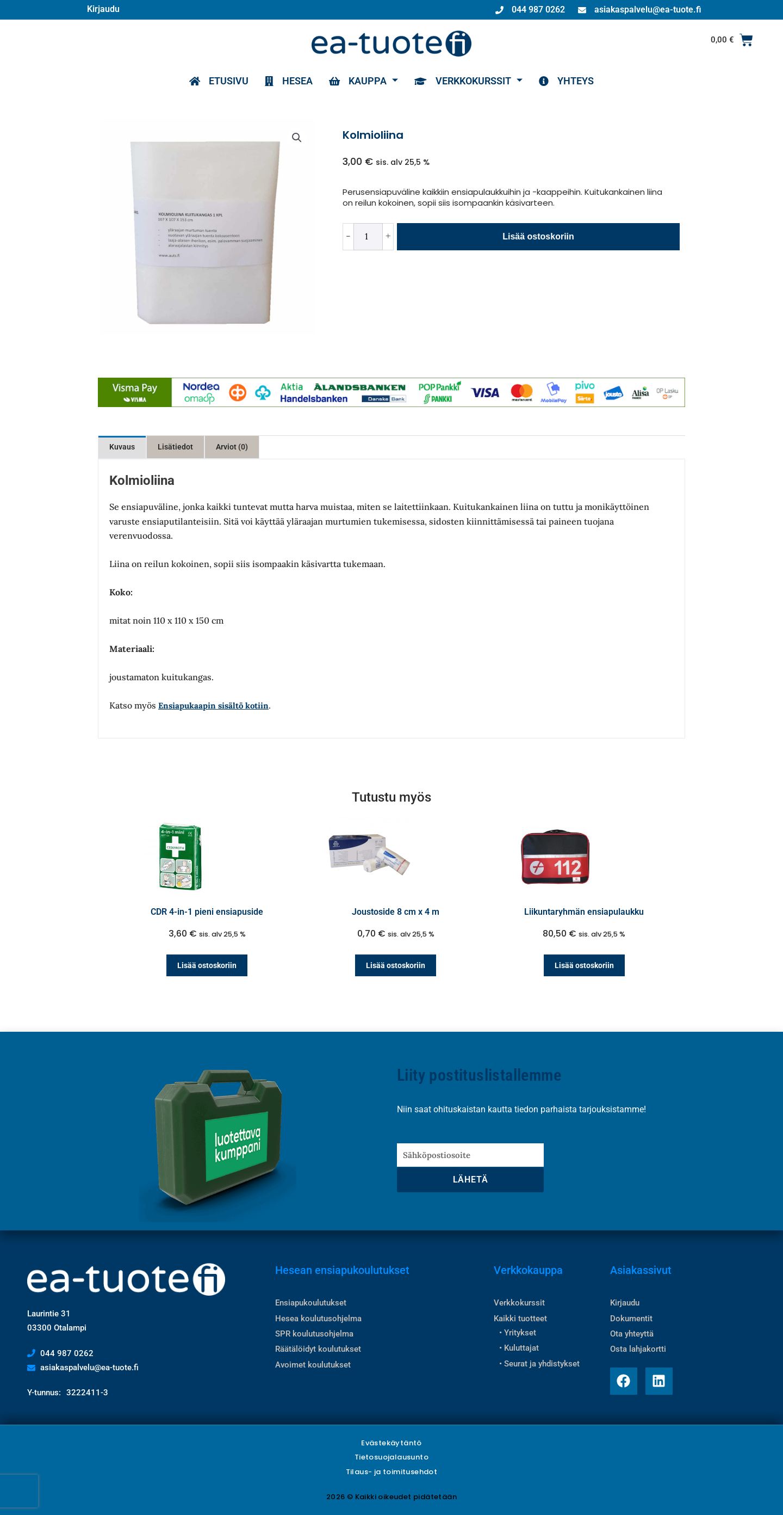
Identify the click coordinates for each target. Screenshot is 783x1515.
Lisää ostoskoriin (538, 236)
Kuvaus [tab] (122, 446)
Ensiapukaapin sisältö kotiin (213, 705)
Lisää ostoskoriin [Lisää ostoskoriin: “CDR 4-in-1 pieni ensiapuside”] (207, 965)
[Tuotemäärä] (368, 236)
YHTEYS (566, 81)
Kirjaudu (103, 9)
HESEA (289, 81)
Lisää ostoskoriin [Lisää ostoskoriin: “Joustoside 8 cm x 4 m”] (395, 965)
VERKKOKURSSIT (468, 81)
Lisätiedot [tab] (175, 446)
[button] (297, 137)
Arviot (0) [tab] (232, 446)
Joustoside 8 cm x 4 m (395, 912)
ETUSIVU (218, 81)
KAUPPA (363, 81)
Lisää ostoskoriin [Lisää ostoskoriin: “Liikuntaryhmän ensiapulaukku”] (584, 965)
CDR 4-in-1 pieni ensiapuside (207, 912)
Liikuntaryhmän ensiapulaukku (584, 912)
